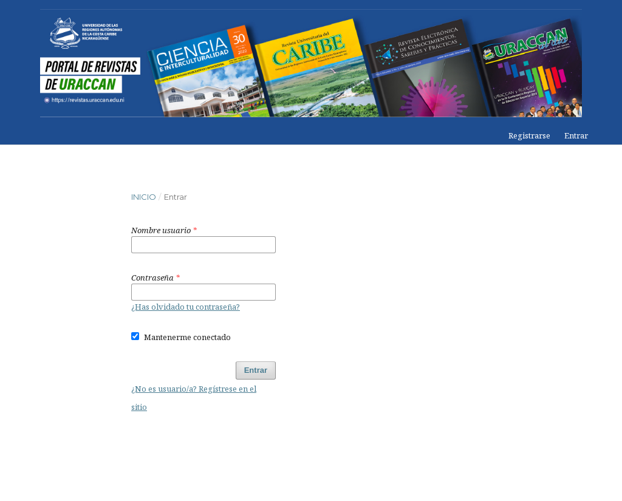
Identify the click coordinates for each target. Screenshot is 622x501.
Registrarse (529, 135)
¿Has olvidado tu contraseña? (185, 306)
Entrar (576, 135)
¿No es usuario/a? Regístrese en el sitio (193, 397)
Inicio (143, 197)
